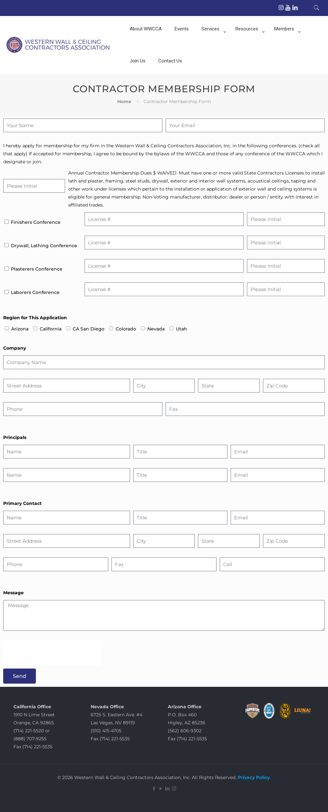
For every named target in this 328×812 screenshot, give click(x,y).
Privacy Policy (253, 777)
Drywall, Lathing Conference (44, 245)
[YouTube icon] (160, 788)
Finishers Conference (36, 222)
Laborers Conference (35, 292)
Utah (181, 329)
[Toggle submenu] (212, 45)
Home (124, 101)
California (51, 329)
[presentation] (52, 652)
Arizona (20, 329)
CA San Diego (88, 329)
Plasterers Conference (36, 269)
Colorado (126, 329)
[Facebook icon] (154, 788)
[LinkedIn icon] (167, 788)
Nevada (156, 329)
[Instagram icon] (174, 788)
